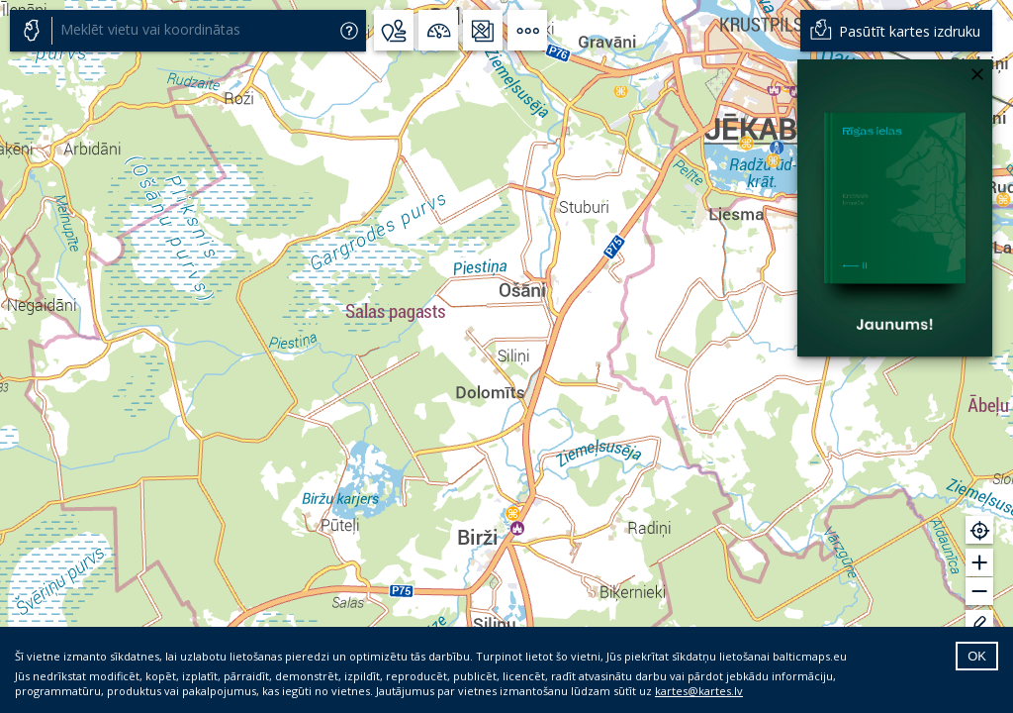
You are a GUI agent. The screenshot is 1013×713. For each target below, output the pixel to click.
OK (976, 656)
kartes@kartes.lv (699, 690)
